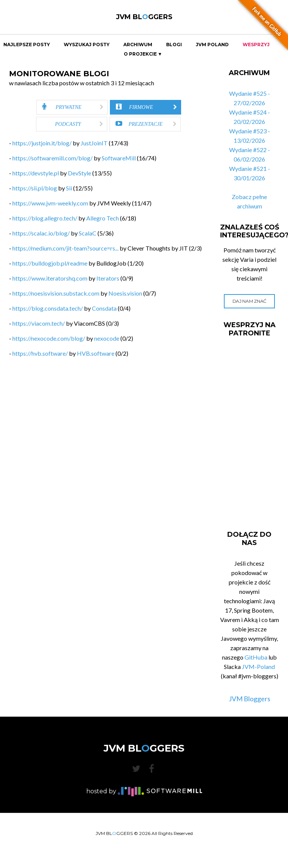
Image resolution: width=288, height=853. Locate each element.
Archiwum (137, 44)
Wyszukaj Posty (87, 44)
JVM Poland (212, 44)
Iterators (107, 278)
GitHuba (255, 657)
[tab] (72, 107)
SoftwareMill (119, 158)
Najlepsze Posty (26, 44)
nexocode (106, 338)
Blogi (174, 44)
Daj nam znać (249, 301)
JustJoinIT (94, 142)
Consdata (104, 308)
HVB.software (95, 353)
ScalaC (87, 233)
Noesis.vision (125, 293)
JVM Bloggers (249, 698)
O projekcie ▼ (143, 54)
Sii (69, 188)
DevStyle (79, 173)
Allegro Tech (102, 218)
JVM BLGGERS (144, 17)
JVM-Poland (258, 666)
